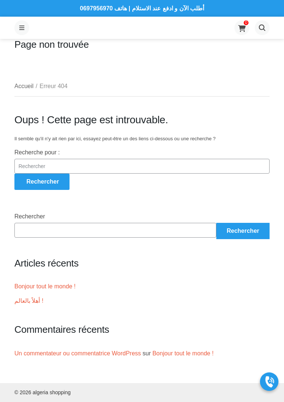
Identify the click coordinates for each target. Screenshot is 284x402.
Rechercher (29, 216)
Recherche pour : (37, 152)
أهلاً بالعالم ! (28, 301)
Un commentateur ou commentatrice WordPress (77, 353)
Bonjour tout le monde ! (44, 286)
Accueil (24, 86)
